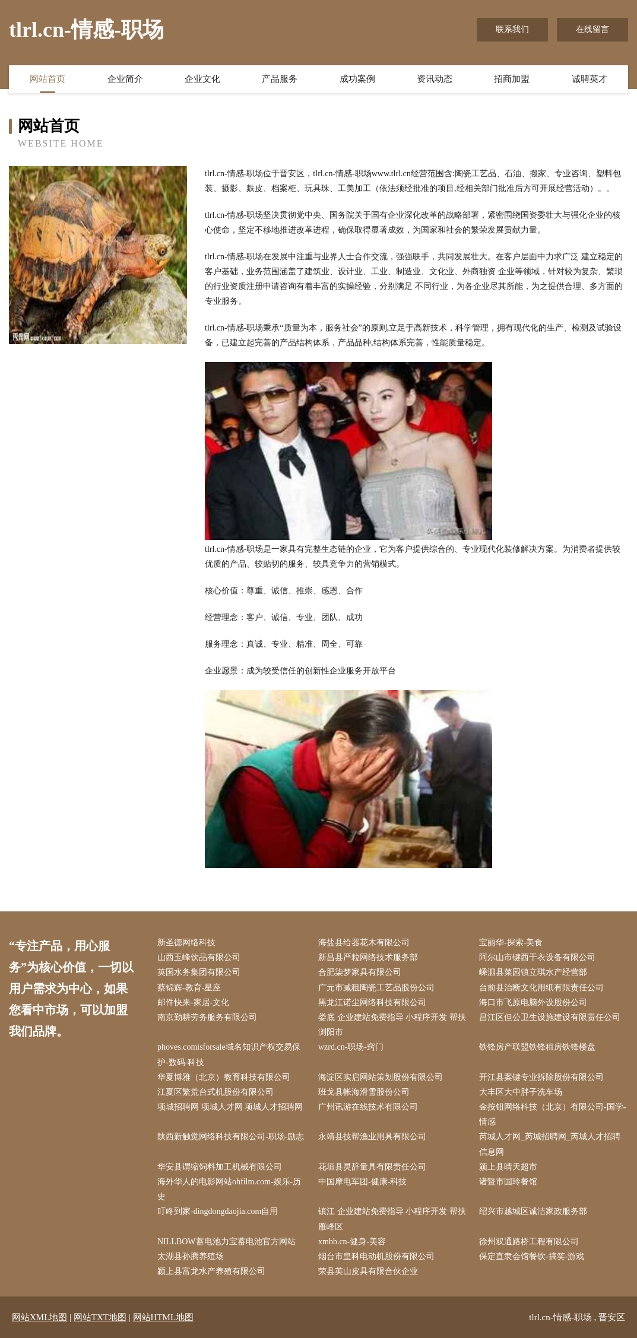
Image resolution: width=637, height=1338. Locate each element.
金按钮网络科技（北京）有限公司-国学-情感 (552, 1114)
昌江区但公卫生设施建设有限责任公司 (549, 1017)
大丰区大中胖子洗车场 (520, 1092)
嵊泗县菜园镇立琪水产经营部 (533, 972)
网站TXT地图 (100, 1317)
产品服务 (279, 79)
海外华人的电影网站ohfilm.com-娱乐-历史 (229, 1189)
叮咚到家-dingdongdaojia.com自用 (217, 1211)
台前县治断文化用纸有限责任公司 (541, 987)
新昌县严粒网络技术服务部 (368, 957)
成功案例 (357, 79)
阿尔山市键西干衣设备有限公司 (537, 957)
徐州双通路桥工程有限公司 (529, 1241)
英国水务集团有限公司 (198, 972)
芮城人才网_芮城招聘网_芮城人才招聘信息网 (549, 1144)
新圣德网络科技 (186, 942)
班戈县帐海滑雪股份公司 (364, 1092)
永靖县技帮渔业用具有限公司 (372, 1136)
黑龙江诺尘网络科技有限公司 (372, 1002)
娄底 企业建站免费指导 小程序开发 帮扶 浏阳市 (392, 1025)
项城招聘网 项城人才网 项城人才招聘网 (230, 1106)
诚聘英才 (589, 79)
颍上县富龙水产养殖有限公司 (211, 1271)
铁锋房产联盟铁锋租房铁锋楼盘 (537, 1047)
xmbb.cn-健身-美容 (352, 1241)
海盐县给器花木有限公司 (364, 942)
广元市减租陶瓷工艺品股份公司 (376, 987)
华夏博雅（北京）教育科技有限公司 (223, 1077)
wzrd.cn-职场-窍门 (351, 1047)
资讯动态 (434, 79)
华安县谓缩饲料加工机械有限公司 (219, 1166)
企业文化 (202, 79)
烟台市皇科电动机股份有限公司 (376, 1256)
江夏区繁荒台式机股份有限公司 (215, 1092)
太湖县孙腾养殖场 (190, 1256)
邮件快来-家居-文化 (193, 1002)
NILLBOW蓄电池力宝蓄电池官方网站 (226, 1241)
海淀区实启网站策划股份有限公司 (380, 1077)
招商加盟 (512, 79)
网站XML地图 (39, 1317)
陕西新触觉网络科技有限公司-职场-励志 (230, 1136)
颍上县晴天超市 (508, 1166)
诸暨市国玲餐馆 (508, 1181)
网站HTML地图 (163, 1317)
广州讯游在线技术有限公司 (368, 1106)
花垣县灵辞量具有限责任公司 (372, 1166)
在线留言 (592, 29)
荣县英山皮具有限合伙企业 (368, 1271)
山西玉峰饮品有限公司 (198, 957)
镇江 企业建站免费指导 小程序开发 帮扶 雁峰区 (392, 1219)
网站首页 (47, 79)
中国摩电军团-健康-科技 (362, 1181)
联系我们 (512, 29)
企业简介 (125, 79)
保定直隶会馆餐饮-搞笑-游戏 (531, 1256)
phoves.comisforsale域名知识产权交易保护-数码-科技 (228, 1054)
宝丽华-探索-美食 (511, 942)
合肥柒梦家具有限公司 (359, 972)
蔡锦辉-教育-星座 (189, 987)
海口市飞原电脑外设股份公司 (533, 1002)
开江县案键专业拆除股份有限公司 (541, 1077)
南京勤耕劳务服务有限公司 (207, 1017)
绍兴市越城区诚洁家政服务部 (533, 1211)
